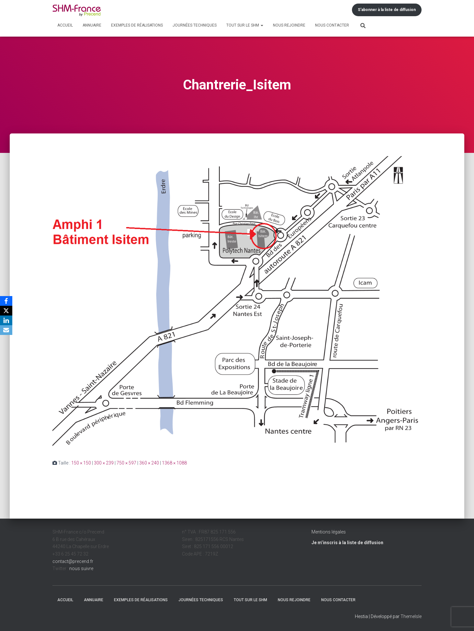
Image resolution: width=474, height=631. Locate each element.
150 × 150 (81, 462)
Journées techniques (195, 25)
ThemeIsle (411, 616)
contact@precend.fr (72, 561)
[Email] (6, 330)
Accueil (65, 25)
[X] (6, 311)
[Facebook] (6, 301)
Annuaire (92, 25)
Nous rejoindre (289, 25)
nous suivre (81, 568)
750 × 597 (126, 462)
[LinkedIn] (6, 320)
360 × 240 (149, 462)
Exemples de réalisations (137, 25)
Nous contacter (332, 25)
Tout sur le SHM (244, 25)
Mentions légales (328, 531)
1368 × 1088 (174, 462)
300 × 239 (104, 462)
